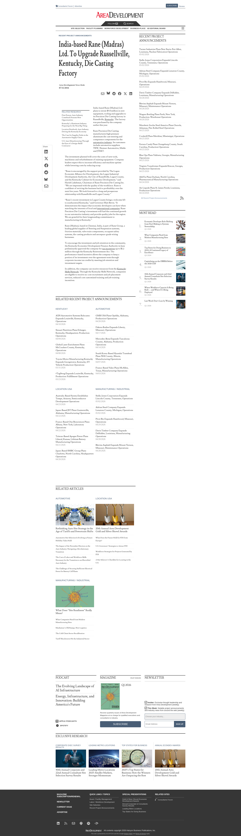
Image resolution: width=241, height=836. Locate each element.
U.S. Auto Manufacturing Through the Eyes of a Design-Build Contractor (75, 143)
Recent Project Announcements (75, 36)
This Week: (164, 709)
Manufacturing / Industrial (113, 389)
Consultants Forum (65, 6)
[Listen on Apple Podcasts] (76, 721)
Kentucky (109, 119)
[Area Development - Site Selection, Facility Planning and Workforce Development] (120, 15)
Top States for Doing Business (134, 812)
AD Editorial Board (156, 28)
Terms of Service (141, 833)
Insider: (163, 704)
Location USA (64, 389)
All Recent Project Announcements (154, 198)
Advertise (78, 6)
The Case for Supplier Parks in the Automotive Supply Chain (75, 136)
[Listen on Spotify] (76, 725)
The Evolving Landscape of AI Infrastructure (75, 688)
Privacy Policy (128, 833)
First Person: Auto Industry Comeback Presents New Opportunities (72, 117)
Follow (113, 24)
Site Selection (95, 805)
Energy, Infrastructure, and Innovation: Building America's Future (75, 700)
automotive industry (102, 142)
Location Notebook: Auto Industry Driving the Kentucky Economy (75, 130)
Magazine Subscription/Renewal (69, 795)
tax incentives (108, 248)
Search (128, 24)
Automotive (103, 309)
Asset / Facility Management (101, 799)
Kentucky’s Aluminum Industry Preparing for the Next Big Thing (74, 124)
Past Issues (135, 678)
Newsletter (63, 802)
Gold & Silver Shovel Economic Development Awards (134, 800)
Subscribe (172, 5)
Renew (182, 6)
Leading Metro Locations (132, 809)
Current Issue (64, 807)
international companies (108, 208)
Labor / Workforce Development (102, 802)
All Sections (183, 28)
